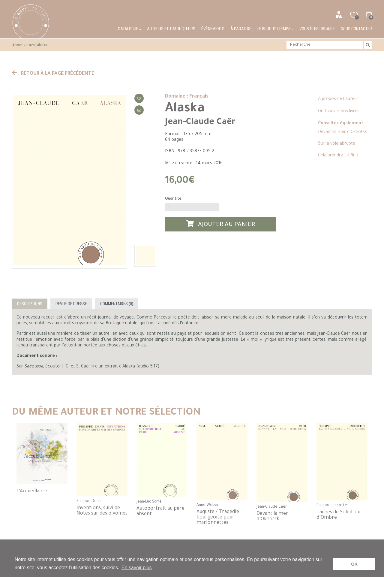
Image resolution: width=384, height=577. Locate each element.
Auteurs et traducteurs (171, 28)
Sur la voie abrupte (336, 144)
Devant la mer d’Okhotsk (342, 132)
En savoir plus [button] (137, 567)
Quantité (173, 199)
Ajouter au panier (220, 224)
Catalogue (129, 28)
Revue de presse (71, 303)
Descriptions (29, 303)
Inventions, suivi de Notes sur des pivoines (102, 511)
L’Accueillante (31, 491)
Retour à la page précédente (53, 74)
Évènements (212, 28)
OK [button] (354, 564)
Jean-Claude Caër (200, 122)
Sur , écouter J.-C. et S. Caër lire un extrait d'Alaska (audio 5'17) (87, 366)
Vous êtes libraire (317, 28)
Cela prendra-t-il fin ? (338, 155)
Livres (30, 45)
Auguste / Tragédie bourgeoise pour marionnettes (217, 517)
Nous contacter (356, 28)
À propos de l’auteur (338, 99)
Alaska (42, 45)
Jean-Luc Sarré (149, 502)
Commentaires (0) (116, 303)
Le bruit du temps (275, 28)
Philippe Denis (88, 501)
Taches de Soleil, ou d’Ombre (338, 515)
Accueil (18, 45)
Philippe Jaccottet (332, 505)
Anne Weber (207, 505)
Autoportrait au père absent (160, 511)
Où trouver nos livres (338, 111)
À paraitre (240, 28)
